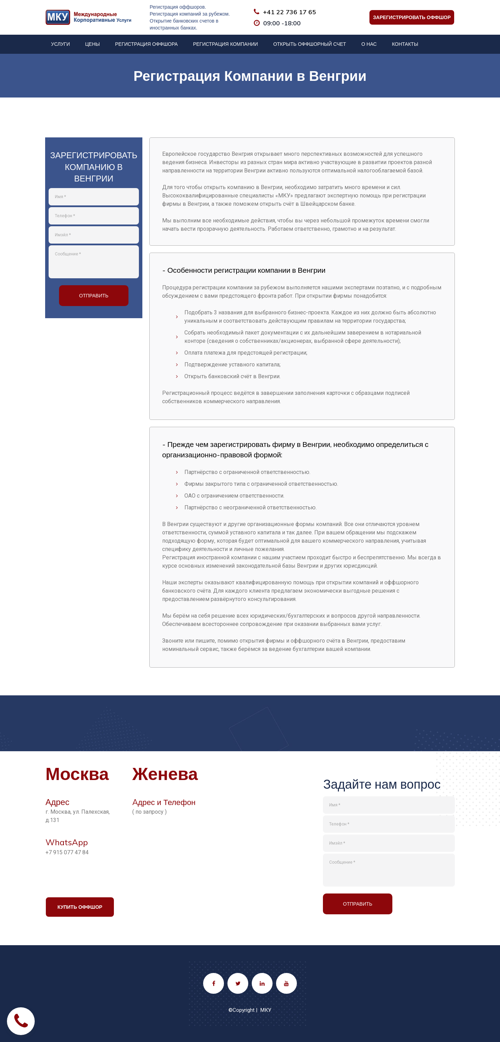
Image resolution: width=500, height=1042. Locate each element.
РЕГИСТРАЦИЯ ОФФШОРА (146, 44)
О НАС (369, 44)
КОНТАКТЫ (405, 44)
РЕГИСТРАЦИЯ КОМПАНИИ (225, 44)
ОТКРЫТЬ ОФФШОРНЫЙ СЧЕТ (309, 44)
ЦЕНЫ (92, 44)
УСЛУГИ (60, 44)
